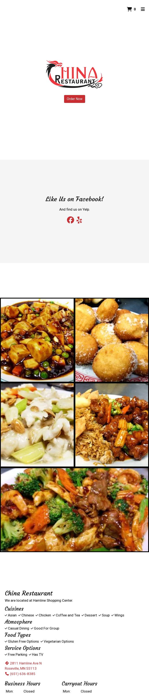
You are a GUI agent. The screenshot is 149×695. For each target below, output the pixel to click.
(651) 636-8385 (20, 674)
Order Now (74, 99)
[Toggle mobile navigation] (142, 9)
